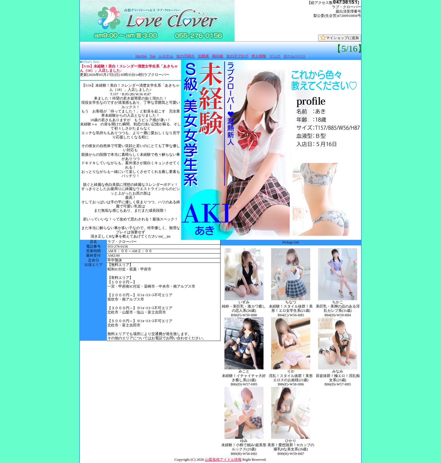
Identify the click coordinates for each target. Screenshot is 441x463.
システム (166, 56)
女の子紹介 (185, 56)
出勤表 (203, 56)
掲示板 (217, 56)
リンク (274, 56)
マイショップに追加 (339, 38)
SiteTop (141, 56)
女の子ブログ (237, 56)
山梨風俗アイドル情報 (223, 459)
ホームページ (294, 56)
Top (152, 56)
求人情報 (258, 56)
